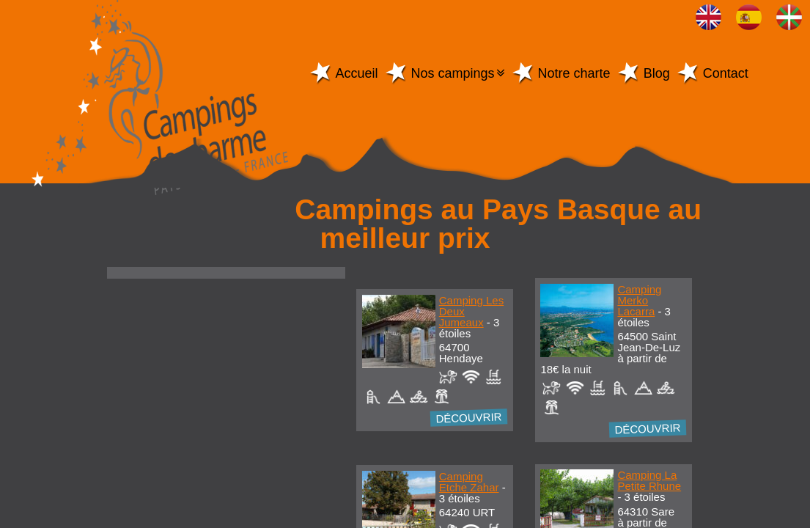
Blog (657, 73)
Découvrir (469, 417)
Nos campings (453, 73)
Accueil (357, 73)
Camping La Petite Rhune (649, 480)
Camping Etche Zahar (469, 482)
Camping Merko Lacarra (639, 300)
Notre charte (574, 73)
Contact (725, 73)
